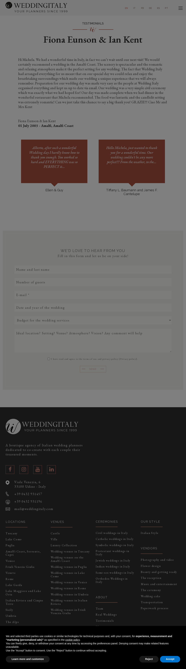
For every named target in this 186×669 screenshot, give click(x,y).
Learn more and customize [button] (28, 659)
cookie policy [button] (72, 639)
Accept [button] (170, 659)
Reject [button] (149, 659)
